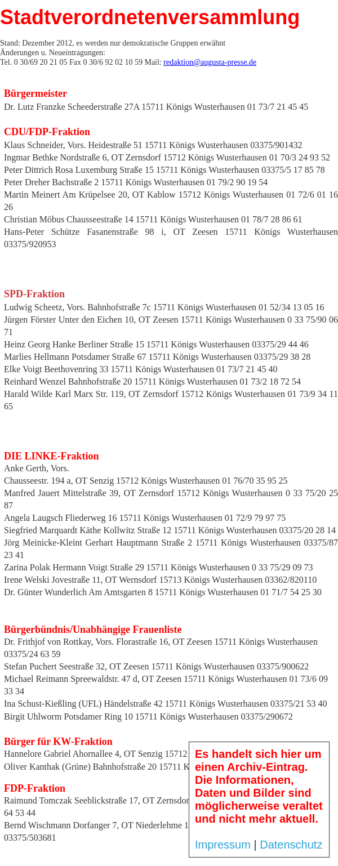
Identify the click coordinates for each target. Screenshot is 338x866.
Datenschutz (291, 844)
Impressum (223, 844)
